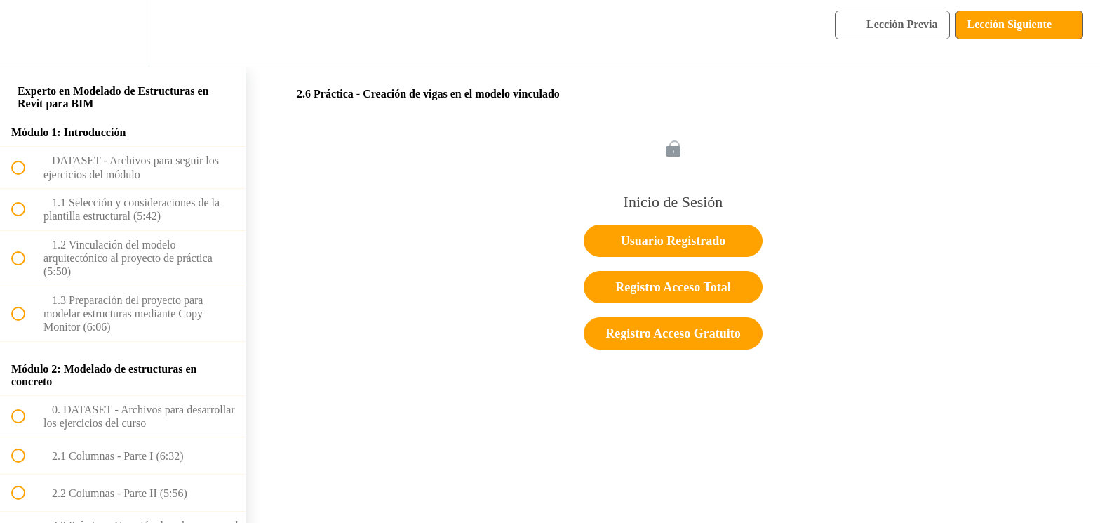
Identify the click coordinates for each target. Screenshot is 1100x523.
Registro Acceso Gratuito (673, 333)
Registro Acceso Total (673, 287)
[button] (26, 33)
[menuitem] (123, 33)
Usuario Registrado (673, 241)
